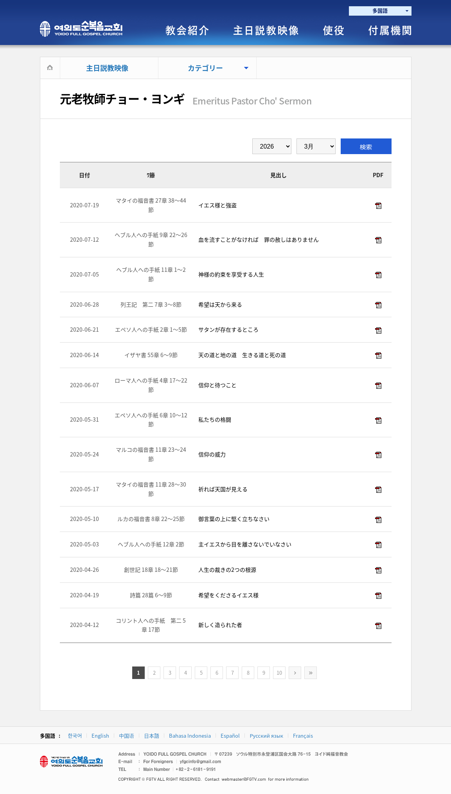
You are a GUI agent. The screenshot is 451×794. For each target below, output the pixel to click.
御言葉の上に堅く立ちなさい (233, 519)
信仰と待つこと (217, 385)
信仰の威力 (211, 454)
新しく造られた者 (219, 625)
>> (310, 672)
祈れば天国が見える (222, 489)
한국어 (75, 735)
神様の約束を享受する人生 (230, 274)
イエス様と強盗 (217, 205)
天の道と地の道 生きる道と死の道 (241, 355)
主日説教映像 (107, 68)
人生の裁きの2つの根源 (226, 569)
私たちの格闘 (214, 419)
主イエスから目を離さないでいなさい (244, 544)
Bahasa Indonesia (190, 735)
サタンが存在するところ (228, 329)
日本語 (151, 735)
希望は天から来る (219, 304)
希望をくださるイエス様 (228, 595)
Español (230, 735)
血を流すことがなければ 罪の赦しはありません (258, 239)
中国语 (126, 735)
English (100, 735)
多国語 (380, 10)
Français (303, 735)
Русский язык (266, 735)
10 (279, 672)
